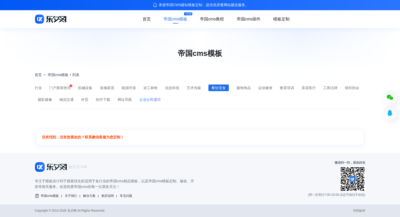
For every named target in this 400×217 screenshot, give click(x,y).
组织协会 (352, 88)
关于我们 (71, 196)
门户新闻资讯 (60, 88)
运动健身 (265, 88)
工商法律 (330, 88)
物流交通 (66, 99)
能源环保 (129, 88)
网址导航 (125, 99)
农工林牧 (150, 88)
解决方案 (89, 196)
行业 (38, 88)
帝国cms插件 (248, 19)
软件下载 (103, 99)
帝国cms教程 (212, 19)
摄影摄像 (45, 99)
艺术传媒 (194, 88)
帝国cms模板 (175, 19)
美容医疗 (309, 88)
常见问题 (126, 196)
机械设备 (85, 88)
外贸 (84, 99)
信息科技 (172, 88)
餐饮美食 (218, 88)
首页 (147, 19)
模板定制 (281, 19)
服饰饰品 (243, 88)
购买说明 (108, 196)
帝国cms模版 (50, 196)
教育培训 (287, 88)
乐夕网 (72, 210)
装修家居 (107, 88)
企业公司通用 (150, 99)
